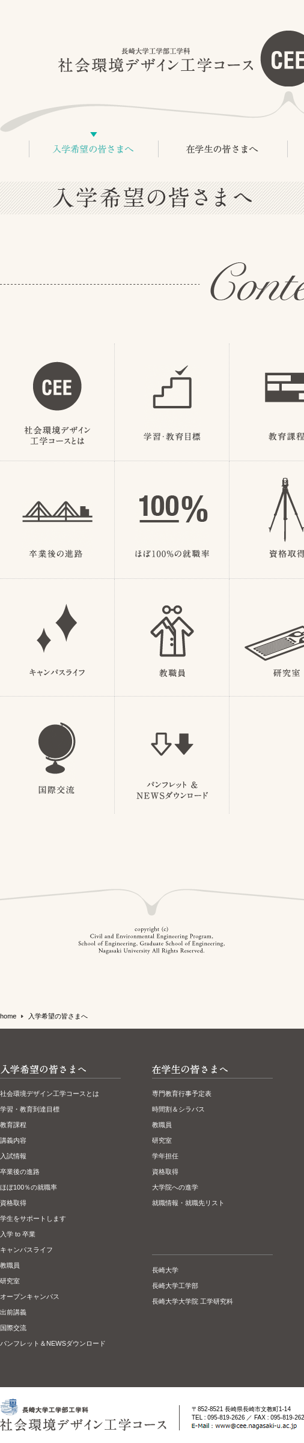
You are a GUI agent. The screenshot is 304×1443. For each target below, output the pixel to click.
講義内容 (13, 1140)
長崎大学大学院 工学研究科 (192, 1301)
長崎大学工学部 (175, 1285)
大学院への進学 (175, 1187)
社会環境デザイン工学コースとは (49, 1093)
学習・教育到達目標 (29, 1109)
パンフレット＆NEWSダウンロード (53, 1343)
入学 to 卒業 (17, 1234)
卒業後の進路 (20, 1171)
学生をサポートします (33, 1218)
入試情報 (13, 1156)
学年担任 (165, 1156)
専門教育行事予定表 (181, 1093)
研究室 (10, 1280)
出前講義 (13, 1312)
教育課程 (13, 1124)
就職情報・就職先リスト (188, 1202)
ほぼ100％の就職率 (28, 1187)
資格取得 (13, 1202)
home (8, 1016)
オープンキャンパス (29, 1296)
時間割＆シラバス (178, 1109)
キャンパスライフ (26, 1249)
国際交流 (13, 1327)
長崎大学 (165, 1270)
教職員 (10, 1265)
